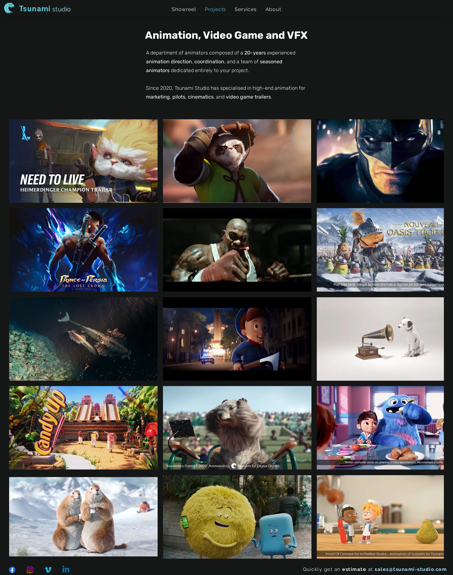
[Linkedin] (66, 570)
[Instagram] (30, 570)
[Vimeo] (48, 570)
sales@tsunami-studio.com (411, 569)
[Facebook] (12, 570)
